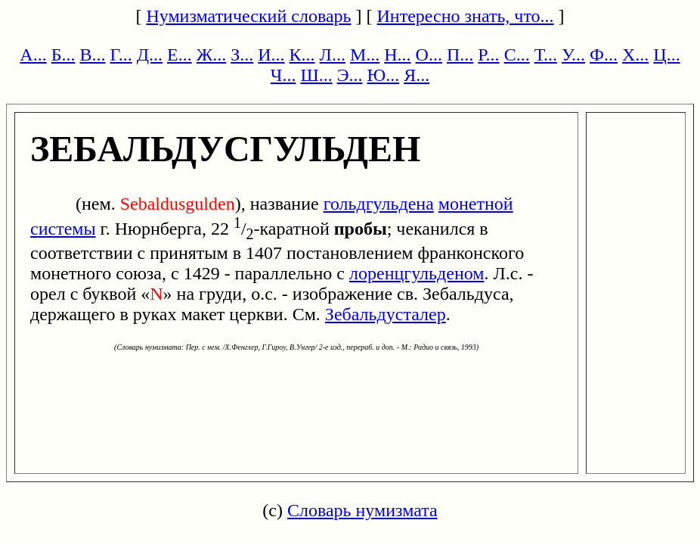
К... (302, 54)
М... (364, 54)
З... (242, 54)
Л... (332, 54)
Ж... (212, 54)
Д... (150, 54)
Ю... (383, 75)
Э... (350, 75)
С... (517, 54)
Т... (545, 54)
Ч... (283, 75)
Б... (63, 54)
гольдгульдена (379, 203)
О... (429, 54)
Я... (416, 75)
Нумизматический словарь (248, 16)
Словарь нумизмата (362, 510)
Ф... (604, 54)
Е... (179, 54)
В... (92, 54)
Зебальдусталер (385, 314)
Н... (397, 54)
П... (460, 54)
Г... (121, 54)
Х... (635, 54)
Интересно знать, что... (465, 16)
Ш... (316, 75)
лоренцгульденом (416, 273)
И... (271, 54)
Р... (488, 54)
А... (33, 54)
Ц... (666, 54)
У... (573, 54)
